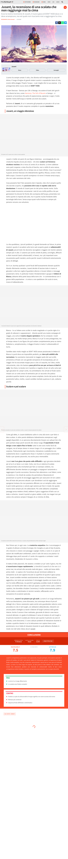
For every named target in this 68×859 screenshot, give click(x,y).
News (19, 70)
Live (53, 1)
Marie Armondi (11, 19)
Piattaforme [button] (27, 1)
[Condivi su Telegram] (65, 22)
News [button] (44, 1)
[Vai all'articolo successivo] (2, 429)
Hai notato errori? (9, 714)
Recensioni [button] (36, 1)
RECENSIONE (4, 19)
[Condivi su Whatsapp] (62, 22)
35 (55, 647)
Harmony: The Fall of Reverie (35, 93)
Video (49, 1)
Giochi (57, 1)
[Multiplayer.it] (7, 2)
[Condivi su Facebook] (56, 22)
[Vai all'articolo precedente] (66, 429)
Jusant (13, 66)
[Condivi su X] (59, 22)
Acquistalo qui (48, 641)
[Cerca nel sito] (62, 2)
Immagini (56, 70)
